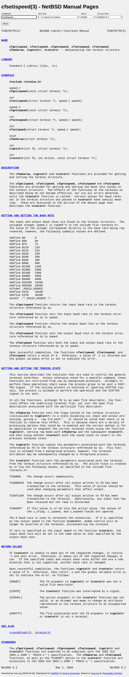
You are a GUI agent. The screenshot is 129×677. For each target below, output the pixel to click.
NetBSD (55, 673)
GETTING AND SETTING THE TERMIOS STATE (30, 368)
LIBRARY (6, 59)
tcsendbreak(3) (20, 633)
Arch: (85, 14)
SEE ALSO (7, 626)
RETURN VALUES (11, 547)
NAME (4, 40)
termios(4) (43, 633)
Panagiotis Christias (112, 673)
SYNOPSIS (7, 75)
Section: (43, 14)
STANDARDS (8, 642)
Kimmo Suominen (71, 673)
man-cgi (95, 673)
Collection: (103, 14)
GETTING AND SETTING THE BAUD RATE (27, 216)
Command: (7, 14)
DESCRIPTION (10, 168)
